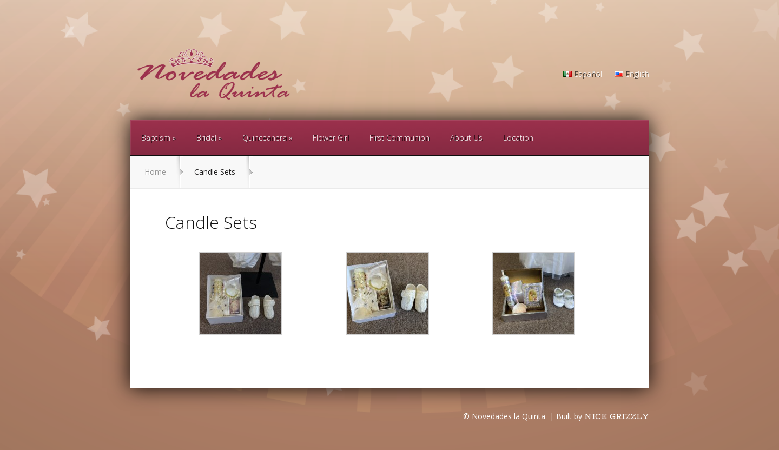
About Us (466, 138)
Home (155, 172)
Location (518, 138)
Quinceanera (264, 138)
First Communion (399, 138)
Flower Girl (331, 138)
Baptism (155, 138)
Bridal (206, 138)
